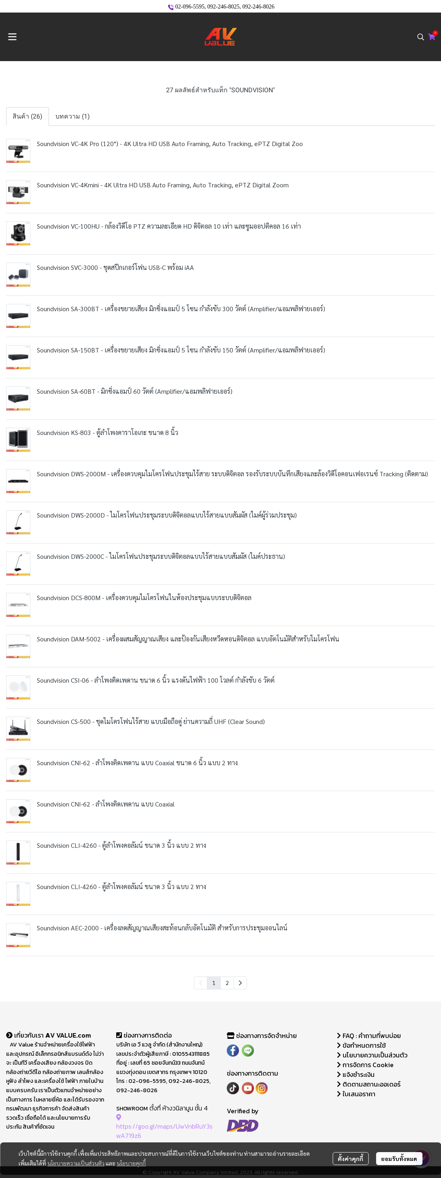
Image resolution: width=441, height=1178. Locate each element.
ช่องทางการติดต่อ (144, 1035)
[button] (420, 36)
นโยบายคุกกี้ (131, 1163)
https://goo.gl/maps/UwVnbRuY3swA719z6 (164, 1126)
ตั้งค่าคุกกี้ (350, 1158)
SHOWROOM (132, 1108)
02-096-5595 (190, 7)
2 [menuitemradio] (227, 982)
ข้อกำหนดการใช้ (361, 1045)
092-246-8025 (223, 7)
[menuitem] (240, 982)
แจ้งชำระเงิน (356, 1074)
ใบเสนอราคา (356, 1094)
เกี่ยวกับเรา (25, 1035)
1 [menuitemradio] (213, 982)
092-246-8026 (258, 7)
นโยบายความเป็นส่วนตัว (75, 1163)
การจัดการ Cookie (365, 1065)
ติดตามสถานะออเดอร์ (369, 1084)
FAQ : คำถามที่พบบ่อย (370, 1035)
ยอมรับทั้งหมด (399, 1158)
